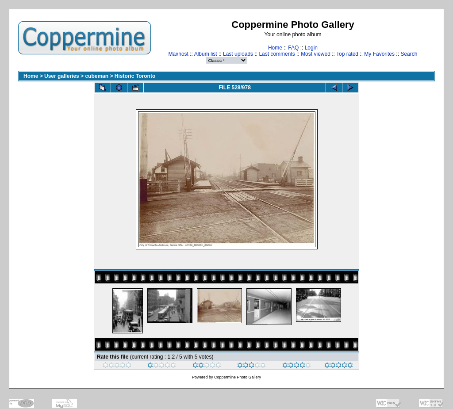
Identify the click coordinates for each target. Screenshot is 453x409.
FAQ (293, 48)
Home (275, 48)
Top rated (347, 54)
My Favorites (379, 54)
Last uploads (238, 54)
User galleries (61, 76)
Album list (205, 54)
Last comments (277, 54)
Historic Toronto (135, 76)
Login (311, 48)
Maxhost (178, 54)
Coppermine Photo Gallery (237, 377)
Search (408, 54)
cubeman (96, 76)
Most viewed (315, 54)
